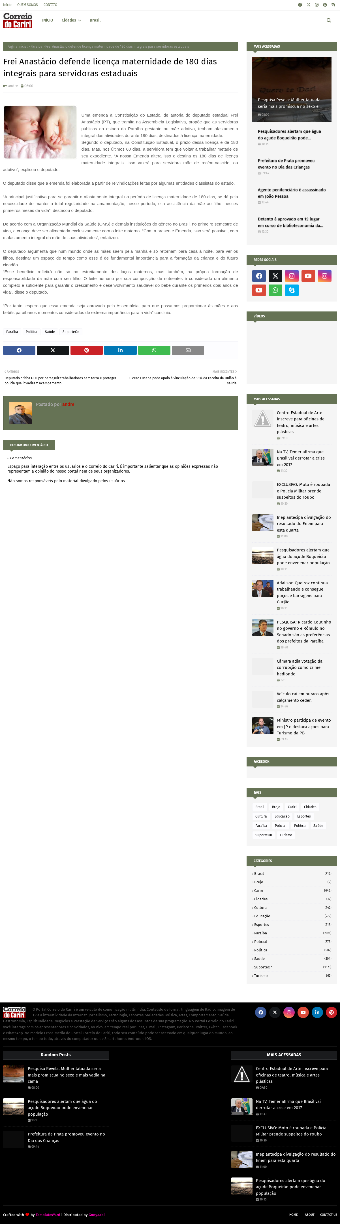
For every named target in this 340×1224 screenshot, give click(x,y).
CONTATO (50, 5)
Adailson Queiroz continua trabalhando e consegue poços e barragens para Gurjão (302, 592)
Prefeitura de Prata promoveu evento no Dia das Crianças (286, 164)
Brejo (276, 807)
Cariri (292, 807)
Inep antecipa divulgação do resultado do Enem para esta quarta (304, 524)
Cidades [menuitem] (69, 20)
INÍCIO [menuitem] (47, 20)
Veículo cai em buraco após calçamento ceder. (303, 697)
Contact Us (328, 1215)
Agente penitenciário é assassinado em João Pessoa (292, 193)
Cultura (261, 816)
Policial (280, 826)
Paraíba (36, 47)
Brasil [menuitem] (95, 20)
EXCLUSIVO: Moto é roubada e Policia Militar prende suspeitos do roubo (303, 491)
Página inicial (17, 47)
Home (293, 1215)
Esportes (304, 816)
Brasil (259, 807)
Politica (31, 332)
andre (13, 86)
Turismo (286, 835)
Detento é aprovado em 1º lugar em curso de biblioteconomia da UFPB (289, 222)
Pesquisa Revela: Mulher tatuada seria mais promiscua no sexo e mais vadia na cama (289, 103)
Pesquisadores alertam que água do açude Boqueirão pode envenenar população (289, 135)
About (310, 1215)
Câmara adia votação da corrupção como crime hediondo (299, 668)
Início (7, 5)
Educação (282, 816)
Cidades (310, 807)
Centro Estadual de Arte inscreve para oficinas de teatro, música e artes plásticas (300, 422)
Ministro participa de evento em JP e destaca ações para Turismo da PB (304, 727)
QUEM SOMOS (27, 5)
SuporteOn (71, 332)
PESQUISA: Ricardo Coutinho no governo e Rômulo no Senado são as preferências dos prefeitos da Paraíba (304, 632)
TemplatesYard (48, 1215)
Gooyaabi (97, 1215)
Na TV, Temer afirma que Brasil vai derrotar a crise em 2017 (301, 458)
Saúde (50, 332)
